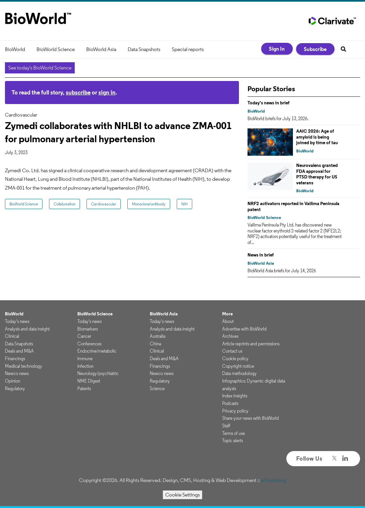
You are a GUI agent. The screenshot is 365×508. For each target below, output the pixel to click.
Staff (226, 426)
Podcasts (230, 403)
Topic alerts (232, 440)
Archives (230, 336)
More (227, 314)
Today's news (17, 321)
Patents (84, 388)
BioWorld (15, 49)
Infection (85, 366)
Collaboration (64, 203)
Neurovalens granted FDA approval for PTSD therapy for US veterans (317, 174)
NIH (184, 203)
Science (157, 388)
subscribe (78, 92)
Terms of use (233, 433)
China (155, 344)
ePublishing (273, 480)
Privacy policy (235, 411)
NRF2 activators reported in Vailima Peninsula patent (293, 206)
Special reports (188, 49)
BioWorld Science (56, 49)
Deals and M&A (19, 351)
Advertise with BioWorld (244, 329)
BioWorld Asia (101, 49)
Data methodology (239, 373)
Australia (157, 336)
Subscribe (315, 49)
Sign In (277, 48)
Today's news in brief (269, 103)
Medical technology (23, 366)
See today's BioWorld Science (39, 68)
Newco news (17, 373)
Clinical (12, 336)
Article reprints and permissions (250, 344)
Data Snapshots (144, 49)
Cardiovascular (103, 203)
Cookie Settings (182, 495)
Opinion (12, 381)
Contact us (232, 351)
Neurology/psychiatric (97, 373)
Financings (15, 358)
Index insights (234, 396)
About (228, 321)
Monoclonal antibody (149, 203)
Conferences (89, 344)
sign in (107, 92)
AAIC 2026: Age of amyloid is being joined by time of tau (317, 137)
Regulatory (15, 388)
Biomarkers (87, 329)
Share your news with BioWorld (250, 418)
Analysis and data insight (27, 329)
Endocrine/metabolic (97, 351)
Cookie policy (235, 358)
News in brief (261, 255)
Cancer (84, 336)
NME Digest (88, 381)
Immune (84, 358)
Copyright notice (238, 366)
